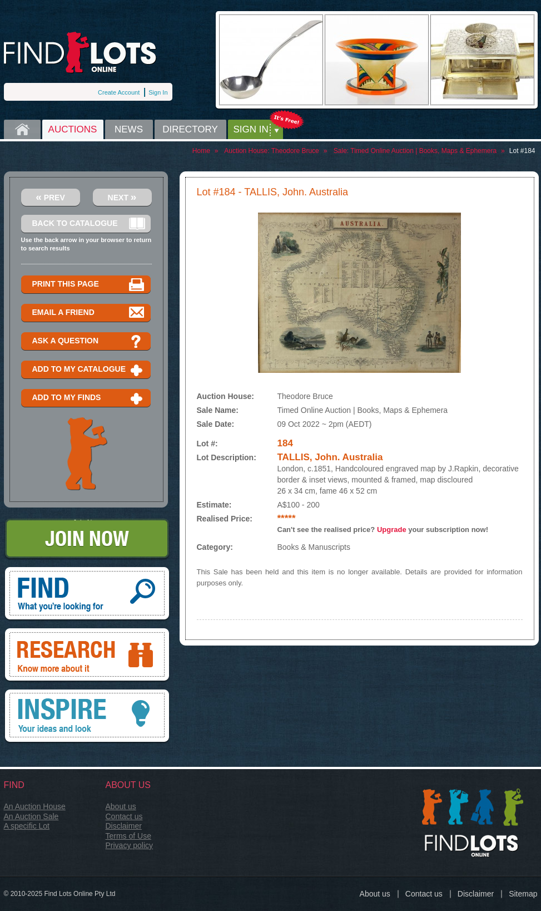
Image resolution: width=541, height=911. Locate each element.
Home (22, 129)
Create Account (119, 92)
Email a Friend (88, 313)
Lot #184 (522, 151)
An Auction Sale (31, 816)
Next (122, 197)
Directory (190, 129)
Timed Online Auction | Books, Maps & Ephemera (423, 151)
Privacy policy (129, 845)
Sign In (157, 92)
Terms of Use (128, 835)
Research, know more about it (87, 655)
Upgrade (391, 529)
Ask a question (88, 341)
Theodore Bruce (295, 151)
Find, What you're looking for (87, 594)
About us (121, 806)
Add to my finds (88, 398)
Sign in (251, 129)
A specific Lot (27, 825)
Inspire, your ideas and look (87, 717)
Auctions (72, 129)
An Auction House (35, 806)
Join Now (87, 539)
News (129, 129)
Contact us (124, 816)
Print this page (88, 284)
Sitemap (523, 893)
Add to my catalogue (88, 369)
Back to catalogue (88, 224)
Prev (50, 197)
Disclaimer (124, 825)
